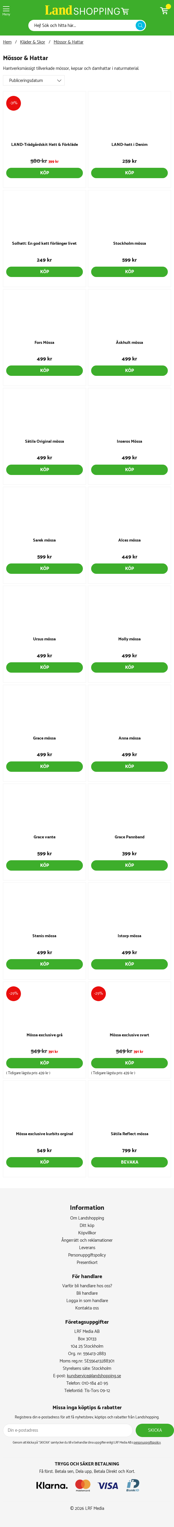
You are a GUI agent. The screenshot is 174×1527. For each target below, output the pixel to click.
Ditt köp (87, 1225)
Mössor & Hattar (68, 42)
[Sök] (83, 25)
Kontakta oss (87, 1308)
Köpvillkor (87, 1233)
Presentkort (87, 1262)
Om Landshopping (87, 1218)
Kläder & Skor (32, 42)
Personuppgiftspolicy (87, 1255)
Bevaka (129, 1162)
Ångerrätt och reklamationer (87, 1240)
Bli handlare (87, 1293)
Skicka (155, 1430)
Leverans (87, 1247)
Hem (7, 42)
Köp (44, 173)
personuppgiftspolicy (147, 1442)
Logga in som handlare (87, 1300)
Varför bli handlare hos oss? (87, 1286)
